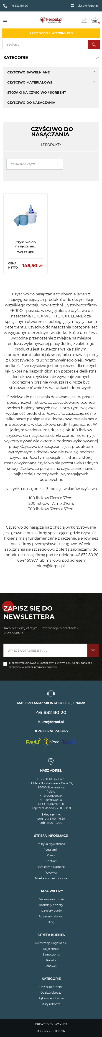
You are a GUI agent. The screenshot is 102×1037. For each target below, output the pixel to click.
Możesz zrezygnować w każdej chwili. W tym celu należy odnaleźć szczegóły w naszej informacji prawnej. (50, 665)
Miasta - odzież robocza (51, 878)
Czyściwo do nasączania (31, 103)
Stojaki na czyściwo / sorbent (36, 92)
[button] (98, 58)
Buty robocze (51, 1004)
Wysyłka (51, 872)
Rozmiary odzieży (51, 905)
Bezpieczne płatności (51, 867)
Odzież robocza (51, 992)
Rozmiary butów (51, 910)
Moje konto (51, 948)
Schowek (51, 966)
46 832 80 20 (51, 712)
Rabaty (51, 960)
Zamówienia (51, 954)
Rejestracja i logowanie (51, 943)
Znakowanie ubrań (51, 899)
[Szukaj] (51, 44)
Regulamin (51, 849)
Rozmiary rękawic (51, 916)
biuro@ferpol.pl (51, 722)
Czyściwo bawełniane (28, 72)
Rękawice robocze (51, 998)
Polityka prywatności (51, 844)
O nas (51, 855)
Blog (51, 922)
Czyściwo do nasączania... (25, 244)
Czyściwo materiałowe (29, 82)
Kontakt (51, 861)
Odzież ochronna (51, 987)
